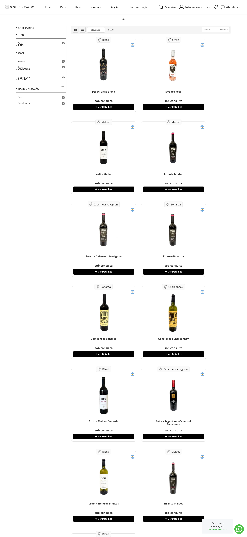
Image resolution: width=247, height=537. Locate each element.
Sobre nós (78, 513)
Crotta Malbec (204, 91)
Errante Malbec (204, 339)
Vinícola (99, 7)
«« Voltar (20, 195)
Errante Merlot (95, 174)
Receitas (77, 510)
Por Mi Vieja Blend (95, 91)
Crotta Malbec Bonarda (204, 256)
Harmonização (141, 7)
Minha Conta (135, 513)
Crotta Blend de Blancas (150, 339)
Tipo (51, 7)
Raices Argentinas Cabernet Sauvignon (96, 340)
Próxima (224, 29)
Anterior (207, 29)
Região (117, 7)
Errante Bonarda (204, 174)
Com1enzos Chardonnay (150, 256)
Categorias (26, 27)
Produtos (134, 510)
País (65, 7)
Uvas (81, 7)
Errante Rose (150, 91)
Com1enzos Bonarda (96, 256)
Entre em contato (81, 516)
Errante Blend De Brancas (96, 421)
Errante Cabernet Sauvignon (150, 174)
